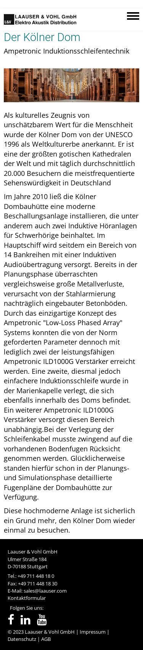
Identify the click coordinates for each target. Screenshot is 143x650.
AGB (46, 639)
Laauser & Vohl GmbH (50, 631)
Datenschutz (22, 639)
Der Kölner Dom (42, 37)
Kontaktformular (27, 598)
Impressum (93, 631)
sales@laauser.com (45, 590)
